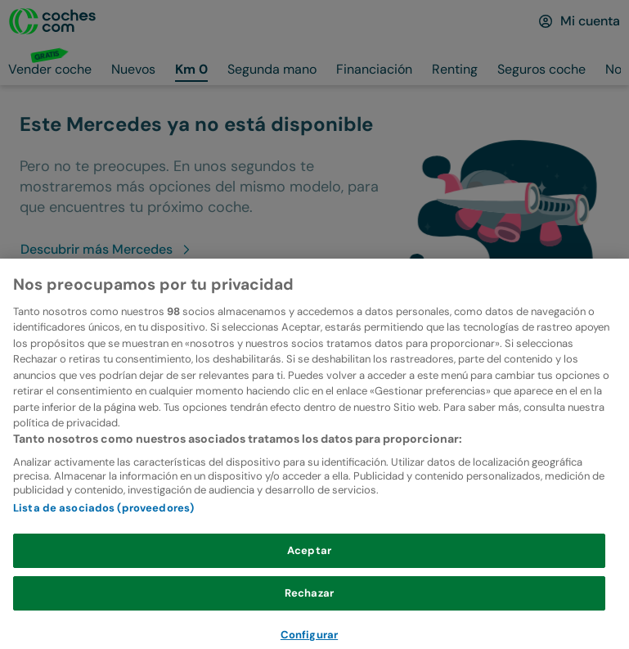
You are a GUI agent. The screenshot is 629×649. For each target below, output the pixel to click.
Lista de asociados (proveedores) (103, 535)
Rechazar (309, 619)
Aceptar (309, 577)
